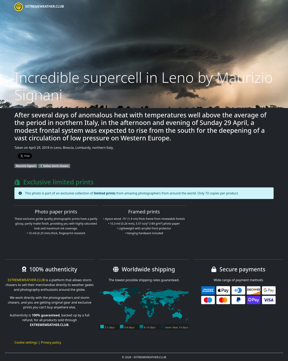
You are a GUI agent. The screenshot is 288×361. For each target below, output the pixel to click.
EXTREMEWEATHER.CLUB (39, 7)
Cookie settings (25, 342)
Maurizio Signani (26, 166)
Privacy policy (51, 342)
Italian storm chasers (54, 166)
